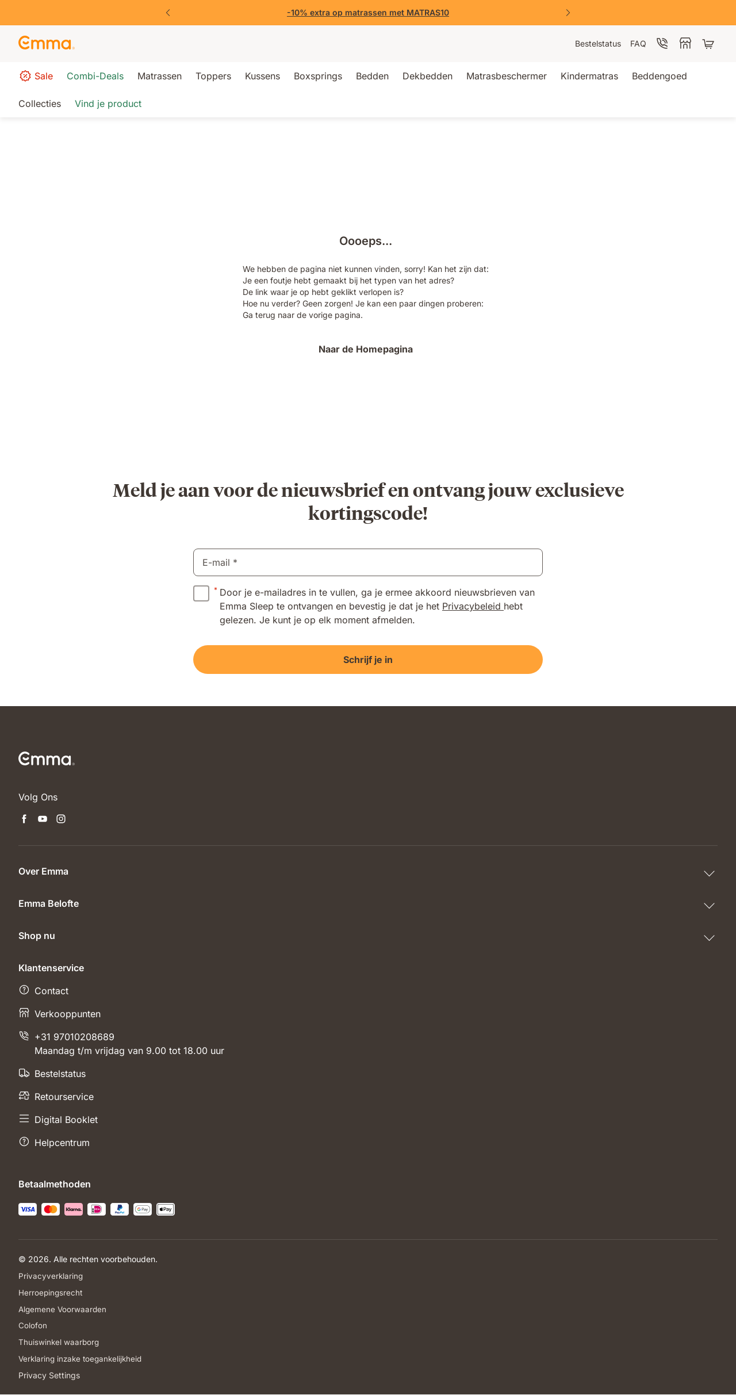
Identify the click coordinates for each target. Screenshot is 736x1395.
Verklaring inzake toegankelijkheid (82, 1359)
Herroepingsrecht (51, 1292)
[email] (368, 562)
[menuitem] (598, 43)
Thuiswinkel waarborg (59, 1342)
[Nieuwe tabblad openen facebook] (24, 820)
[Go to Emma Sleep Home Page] (46, 44)
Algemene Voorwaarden (63, 1309)
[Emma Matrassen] (367, 12)
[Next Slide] (568, 12)
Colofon (32, 1326)
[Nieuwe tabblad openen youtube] (42, 820)
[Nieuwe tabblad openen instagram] (61, 820)
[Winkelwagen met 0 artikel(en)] (710, 44)
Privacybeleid (473, 606)
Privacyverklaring (51, 1276)
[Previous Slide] (167, 12)
